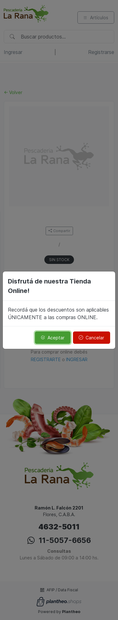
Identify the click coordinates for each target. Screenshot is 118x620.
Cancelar (91, 337)
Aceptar (53, 337)
